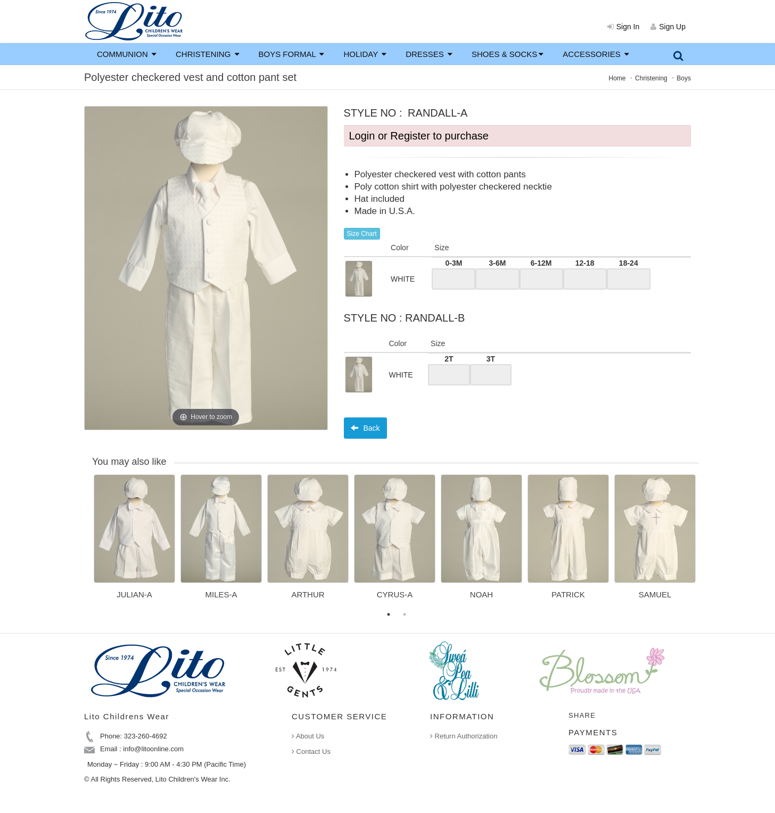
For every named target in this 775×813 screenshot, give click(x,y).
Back (365, 428)
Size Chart (362, 233)
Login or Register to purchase (419, 136)
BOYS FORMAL (292, 54)
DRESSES (429, 54)
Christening (651, 78)
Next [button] (707, 543)
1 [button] (388, 614)
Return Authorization (463, 736)
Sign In (623, 26)
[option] (134, 540)
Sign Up (668, 26)
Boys (684, 78)
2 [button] (404, 614)
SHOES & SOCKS (507, 54)
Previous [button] (85, 543)
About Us (308, 736)
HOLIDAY (364, 54)
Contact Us (311, 751)
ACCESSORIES (596, 54)
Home (617, 78)
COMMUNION (126, 54)
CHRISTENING (208, 54)
